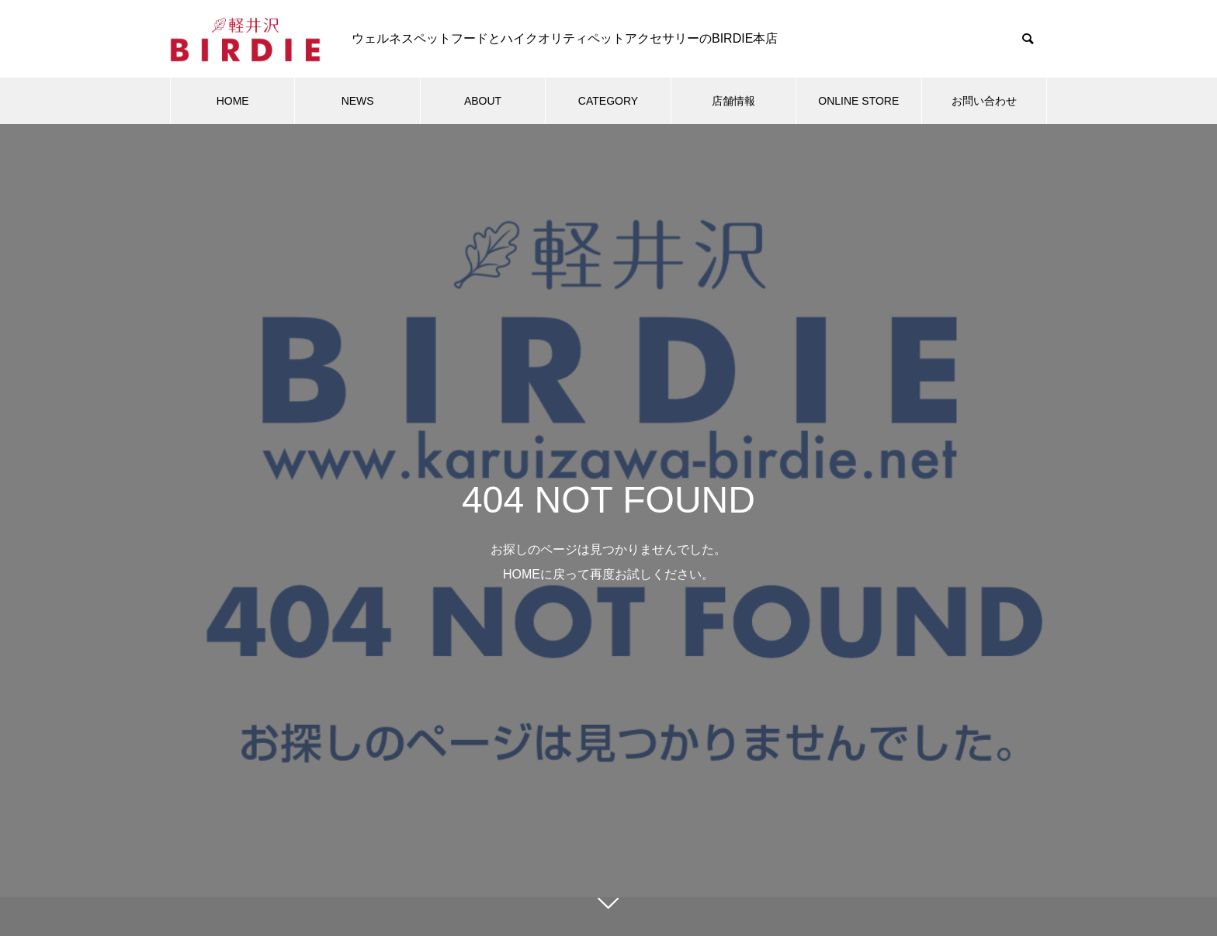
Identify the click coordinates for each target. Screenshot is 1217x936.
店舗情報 (733, 101)
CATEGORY (608, 101)
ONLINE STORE (858, 101)
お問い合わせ (984, 101)
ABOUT (482, 101)
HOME (233, 101)
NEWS (358, 101)
